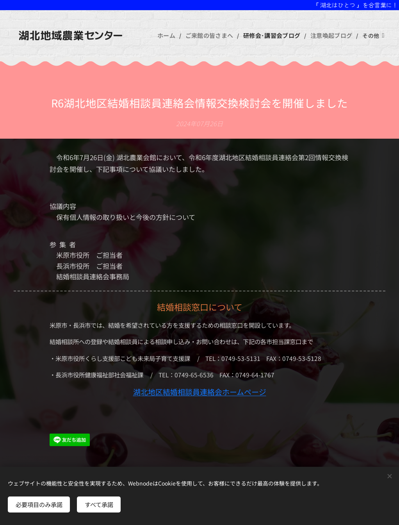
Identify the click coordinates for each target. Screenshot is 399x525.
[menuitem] (174, 35)
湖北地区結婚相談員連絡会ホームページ (199, 391)
